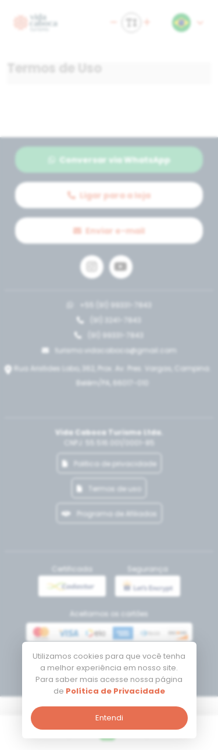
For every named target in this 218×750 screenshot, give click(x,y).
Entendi (109, 717)
